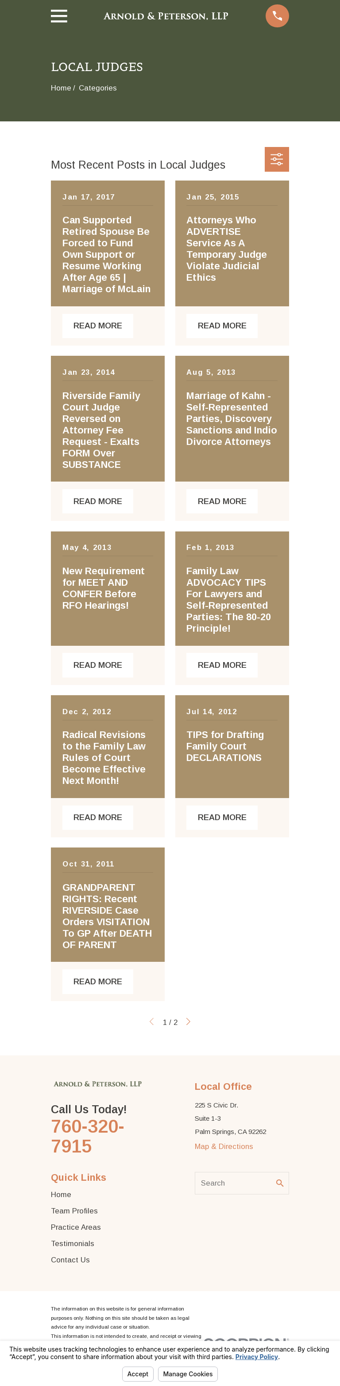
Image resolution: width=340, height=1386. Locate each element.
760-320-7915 (87, 1136)
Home (61, 1194)
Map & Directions (224, 1146)
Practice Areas (76, 1227)
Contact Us (70, 1260)
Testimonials (72, 1243)
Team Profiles (74, 1211)
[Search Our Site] (280, 1183)
